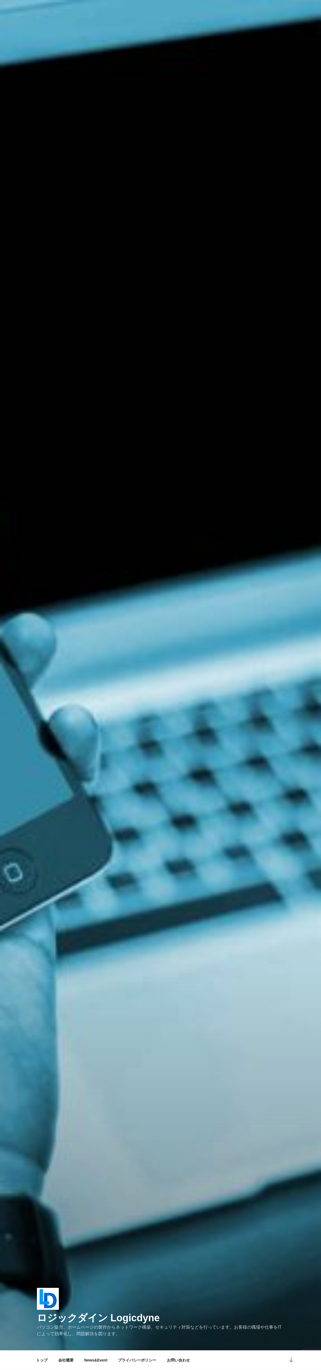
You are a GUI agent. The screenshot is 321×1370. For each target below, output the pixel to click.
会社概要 (66, 1360)
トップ (42, 1360)
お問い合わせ (178, 1360)
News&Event (96, 1360)
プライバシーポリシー (137, 1360)
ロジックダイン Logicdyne (98, 1317)
